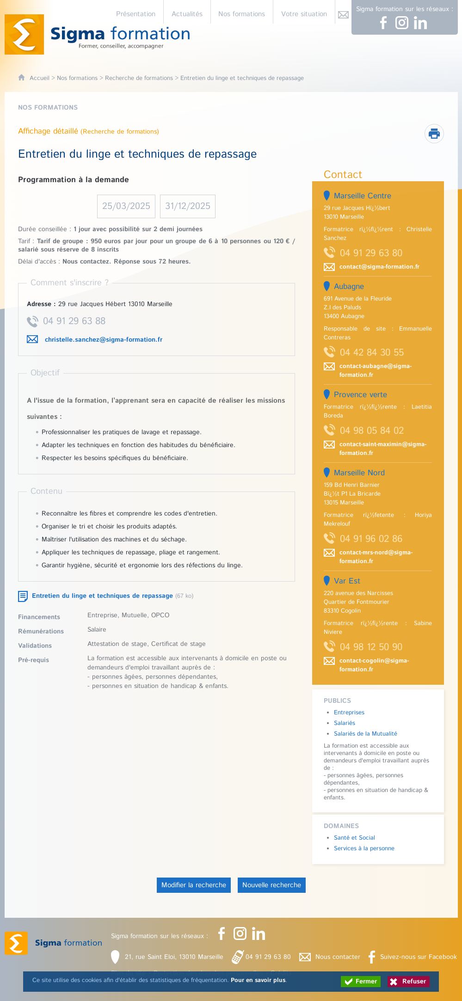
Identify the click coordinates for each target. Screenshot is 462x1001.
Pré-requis (33, 660)
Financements (39, 617)
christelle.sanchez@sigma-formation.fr (103, 339)
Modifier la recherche (193, 885)
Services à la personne (364, 848)
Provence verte (360, 394)
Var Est (347, 581)
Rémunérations (41, 631)
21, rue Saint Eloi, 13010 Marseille (174, 957)
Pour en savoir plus (258, 980)
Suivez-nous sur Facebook (418, 957)
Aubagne (349, 286)
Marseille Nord (359, 473)
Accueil (39, 78)
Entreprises (349, 712)
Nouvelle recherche (271, 885)
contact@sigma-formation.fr (379, 267)
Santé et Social (354, 838)
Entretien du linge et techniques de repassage (102, 596)
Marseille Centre (362, 196)
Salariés (344, 723)
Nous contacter (337, 957)
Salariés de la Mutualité (365, 734)
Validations (35, 646)
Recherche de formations (139, 78)
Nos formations (77, 78)
